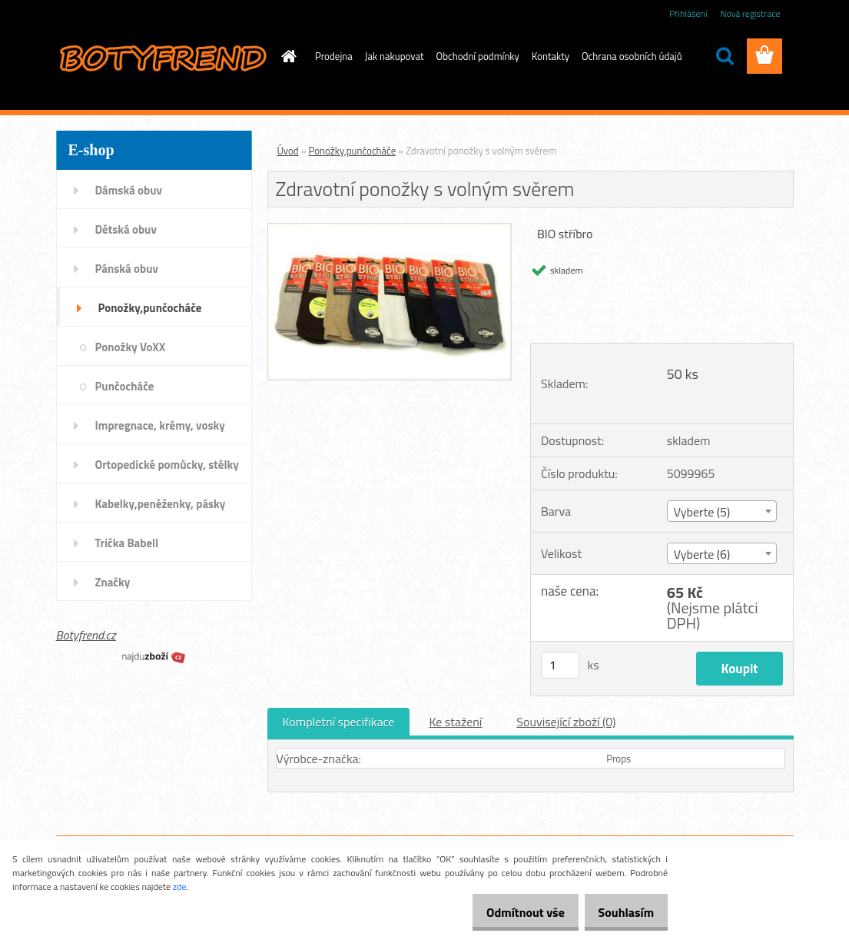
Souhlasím (620, 912)
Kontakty (550, 56)
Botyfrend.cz (86, 635)
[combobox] (722, 511)
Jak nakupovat (394, 56)
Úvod (288, 150)
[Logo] (161, 56)
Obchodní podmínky (477, 56)
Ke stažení (455, 721)
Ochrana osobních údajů (632, 56)
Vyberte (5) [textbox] (702, 512)
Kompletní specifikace (339, 721)
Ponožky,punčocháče (352, 150)
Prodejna (334, 56)
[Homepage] (286, 56)
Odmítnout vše (509, 912)
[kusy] (560, 665)
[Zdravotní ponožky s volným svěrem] (390, 230)
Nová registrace (750, 13)
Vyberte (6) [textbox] (702, 554)
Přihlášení (688, 13)
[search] (724, 56)
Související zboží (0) (565, 721)
